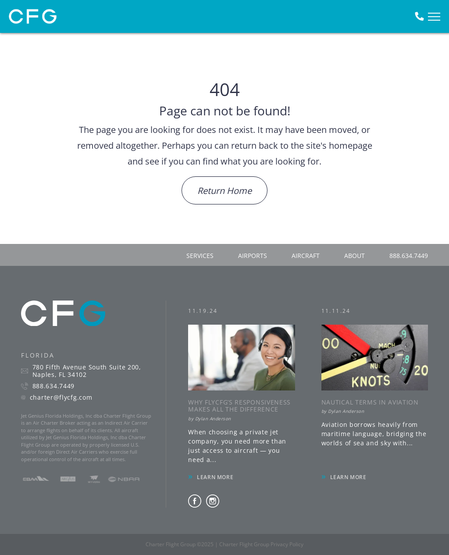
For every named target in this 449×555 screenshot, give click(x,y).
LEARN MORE (215, 477)
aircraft (306, 255)
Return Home (224, 191)
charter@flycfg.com (61, 397)
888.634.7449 (408, 255)
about (354, 255)
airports (252, 255)
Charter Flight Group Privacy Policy (261, 544)
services (200, 255)
